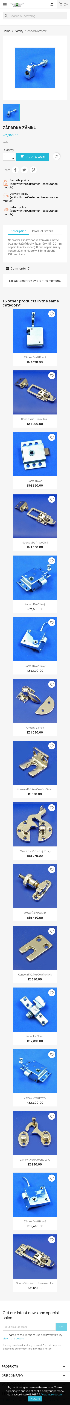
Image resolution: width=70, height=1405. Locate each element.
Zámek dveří (35, 481)
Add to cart (33, 156)
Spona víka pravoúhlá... (35, 419)
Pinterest (33, 169)
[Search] (35, 15)
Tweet (24, 169)
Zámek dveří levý (35, 604)
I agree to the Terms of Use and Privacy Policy (32, 1336)
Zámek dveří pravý (35, 357)
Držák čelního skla (35, 913)
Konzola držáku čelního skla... (35, 789)
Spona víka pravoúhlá (35, 542)
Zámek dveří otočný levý (35, 1159)
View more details (13, 1338)
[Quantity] (7, 157)
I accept (35, 1398)
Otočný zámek (35, 727)
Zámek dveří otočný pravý (35, 851)
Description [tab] (18, 231)
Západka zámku (35, 1036)
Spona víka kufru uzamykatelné (35, 1283)
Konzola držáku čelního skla (35, 974)
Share (15, 169)
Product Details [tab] (42, 231)
